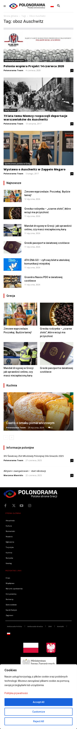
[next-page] (11, 437)
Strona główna (11, 15)
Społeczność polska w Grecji (18, 163)
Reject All (38, 721)
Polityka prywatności (16, 693)
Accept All (38, 702)
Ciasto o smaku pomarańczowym (30, 423)
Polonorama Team (13, 70)
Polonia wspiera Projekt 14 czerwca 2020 (34, 66)
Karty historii (10, 110)
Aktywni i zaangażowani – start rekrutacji (25, 471)
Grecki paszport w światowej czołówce (46, 243)
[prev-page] (6, 437)
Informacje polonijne (14, 60)
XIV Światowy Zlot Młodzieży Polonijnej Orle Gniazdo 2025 (34, 456)
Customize (38, 711)
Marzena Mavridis (13, 475)
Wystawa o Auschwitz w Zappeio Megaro (35, 169)
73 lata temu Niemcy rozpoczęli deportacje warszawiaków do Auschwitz (35, 117)
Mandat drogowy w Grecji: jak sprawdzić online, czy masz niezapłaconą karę (19, 372)
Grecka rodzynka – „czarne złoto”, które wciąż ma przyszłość (56, 332)
